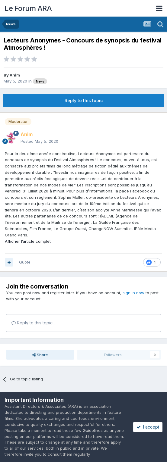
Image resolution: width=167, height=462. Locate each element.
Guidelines (93, 430)
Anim (15, 75)
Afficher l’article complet (28, 241)
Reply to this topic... (33, 322)
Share (40, 354)
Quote (25, 262)
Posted (39, 141)
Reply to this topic (84, 100)
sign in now (133, 292)
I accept (147, 426)
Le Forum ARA (28, 8)
